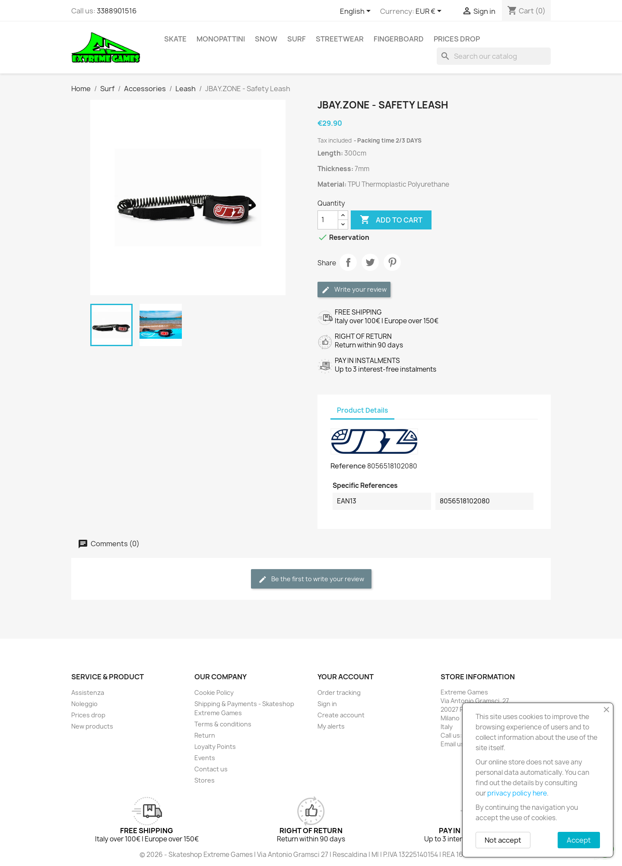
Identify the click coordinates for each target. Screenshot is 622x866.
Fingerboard (399, 39)
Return (204, 735)
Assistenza (87, 692)
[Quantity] (327, 219)
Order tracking (339, 692)
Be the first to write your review (311, 579)
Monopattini (221, 39)
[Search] (494, 56)
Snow (266, 39)
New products (92, 726)
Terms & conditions (222, 724)
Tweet (370, 262)
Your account (345, 676)
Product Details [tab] (362, 410)
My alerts (331, 726)
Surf (296, 39)
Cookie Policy (214, 692)
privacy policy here (517, 793)
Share (348, 262)
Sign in (327, 704)
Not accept (503, 840)
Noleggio (84, 704)
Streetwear (340, 39)
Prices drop (457, 39)
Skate (175, 39)
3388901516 (116, 11)
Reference (348, 466)
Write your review (354, 289)
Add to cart (391, 220)
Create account (341, 715)
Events (204, 758)
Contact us (211, 769)
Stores (204, 780)
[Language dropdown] (357, 11)
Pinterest (392, 262)
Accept (579, 840)
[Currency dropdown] (430, 11)
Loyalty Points (215, 746)
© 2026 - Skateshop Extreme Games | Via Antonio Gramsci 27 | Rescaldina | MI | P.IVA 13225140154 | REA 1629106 (311, 854)
